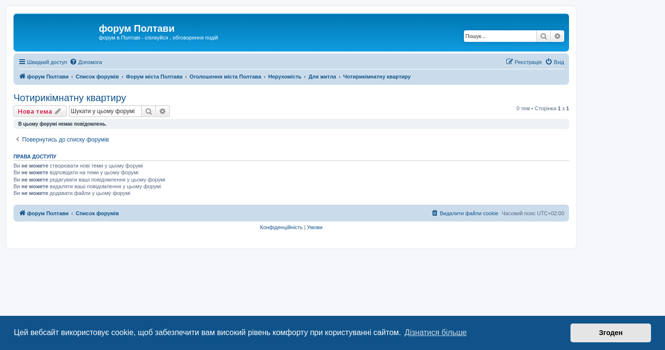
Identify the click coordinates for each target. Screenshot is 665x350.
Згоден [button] (611, 333)
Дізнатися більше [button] (436, 332)
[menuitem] (85, 62)
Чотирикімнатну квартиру (70, 97)
